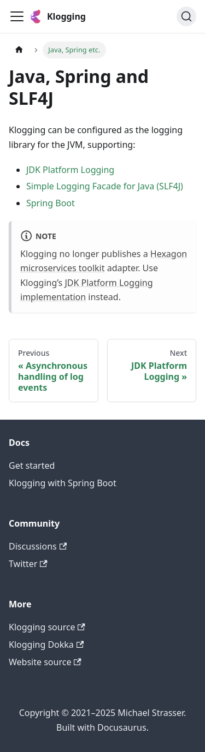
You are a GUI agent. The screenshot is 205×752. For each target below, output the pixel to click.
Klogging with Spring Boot (62, 483)
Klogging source (47, 627)
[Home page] (19, 49)
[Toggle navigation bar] (17, 16)
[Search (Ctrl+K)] (186, 16)
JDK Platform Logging (70, 170)
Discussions (38, 546)
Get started (32, 465)
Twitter (28, 564)
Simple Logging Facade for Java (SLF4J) (104, 186)
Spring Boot (50, 203)
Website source (45, 662)
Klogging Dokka (46, 644)
